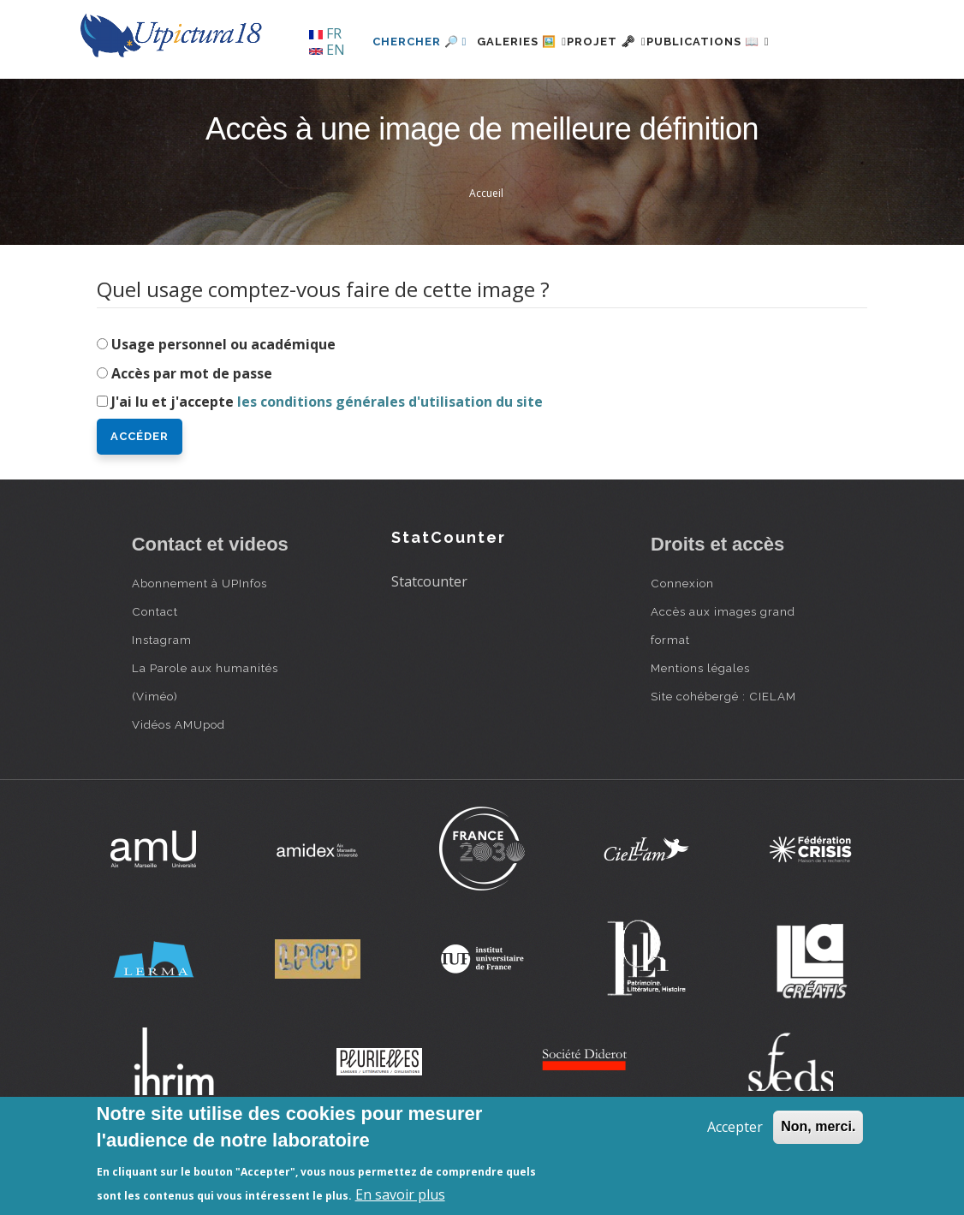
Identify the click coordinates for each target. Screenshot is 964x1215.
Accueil (486, 252)
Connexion (682, 642)
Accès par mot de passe (191, 431)
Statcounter (429, 639)
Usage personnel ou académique (223, 402)
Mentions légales (700, 727)
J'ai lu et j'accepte (327, 460)
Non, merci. (818, 1126)
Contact (155, 670)
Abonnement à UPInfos (199, 642)
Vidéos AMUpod (178, 783)
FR (325, 33)
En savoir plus (400, 1194)
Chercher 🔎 (366, 99)
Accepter (735, 1126)
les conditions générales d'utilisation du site (390, 460)
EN (327, 49)
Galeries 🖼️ (479, 99)
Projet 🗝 (584, 99)
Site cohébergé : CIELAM (723, 755)
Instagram (162, 699)
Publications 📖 (706, 99)
